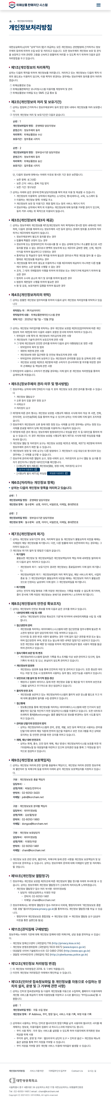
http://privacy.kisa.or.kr (65, 945)
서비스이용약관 (37, 1071)
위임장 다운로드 (59, 475)
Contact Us (77, 1071)
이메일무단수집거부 (57, 1071)
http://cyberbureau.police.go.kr (69, 956)
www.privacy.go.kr (43, 910)
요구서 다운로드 (28, 472)
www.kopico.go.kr (74, 949)
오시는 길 (92, 1071)
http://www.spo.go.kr (76, 953)
